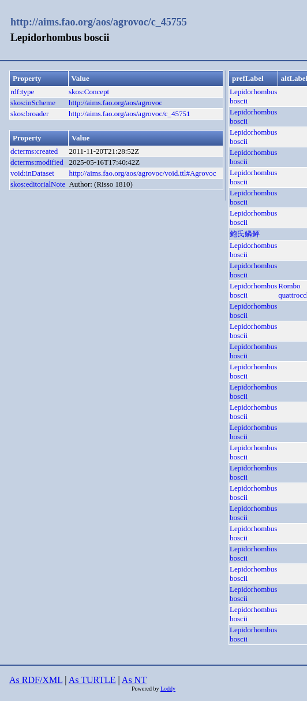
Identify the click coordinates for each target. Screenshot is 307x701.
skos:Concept (89, 91)
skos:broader (29, 113)
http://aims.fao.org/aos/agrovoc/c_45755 (98, 22)
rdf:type (22, 91)
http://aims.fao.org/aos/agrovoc (115, 102)
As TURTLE (92, 680)
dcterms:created (34, 151)
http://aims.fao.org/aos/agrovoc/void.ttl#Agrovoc (142, 173)
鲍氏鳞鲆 (245, 233)
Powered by (146, 688)
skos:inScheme (32, 102)
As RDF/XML (35, 680)
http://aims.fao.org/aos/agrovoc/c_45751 (129, 113)
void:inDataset (32, 173)
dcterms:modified (36, 162)
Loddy (167, 688)
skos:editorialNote (37, 184)
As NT (134, 680)
